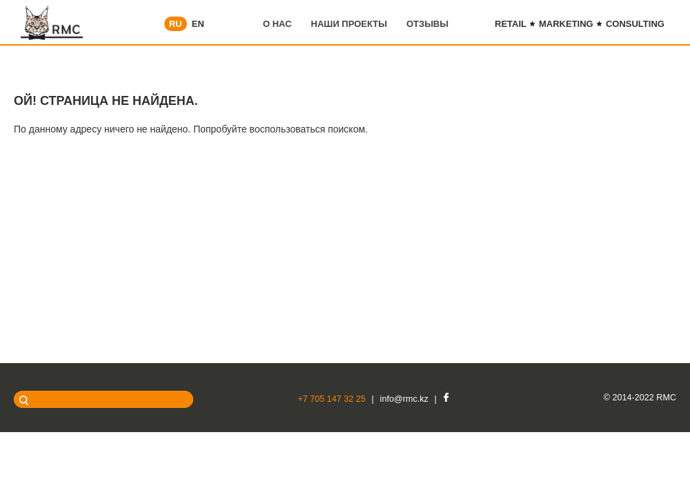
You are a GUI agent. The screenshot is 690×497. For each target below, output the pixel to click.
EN (198, 24)
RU (175, 24)
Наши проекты (349, 24)
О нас (277, 24)
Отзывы (427, 24)
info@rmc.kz (404, 399)
